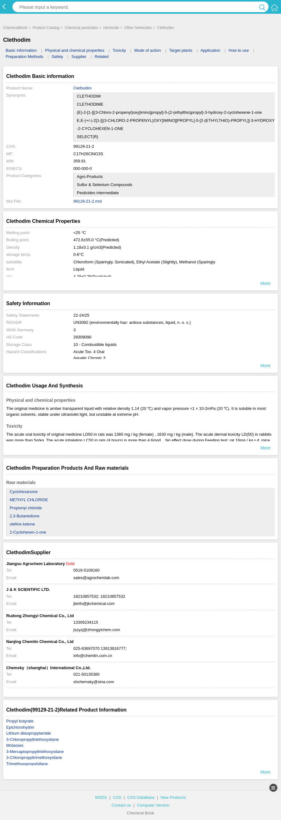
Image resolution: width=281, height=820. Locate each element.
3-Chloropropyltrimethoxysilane (34, 757)
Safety (57, 56)
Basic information (21, 50)
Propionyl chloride (26, 508)
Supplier (78, 56)
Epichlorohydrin (20, 727)
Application (210, 50)
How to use (239, 50)
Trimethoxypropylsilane (27, 763)
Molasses (14, 745)
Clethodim (165, 28)
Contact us (121, 805)
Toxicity (119, 50)
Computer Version (153, 805)
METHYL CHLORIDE (29, 499)
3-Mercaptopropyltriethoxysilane (35, 751)
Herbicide (111, 28)
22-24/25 (81, 315)
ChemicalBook (15, 28)
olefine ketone (22, 524)
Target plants (180, 50)
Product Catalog (45, 28)
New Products (173, 797)
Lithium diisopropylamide (28, 733)
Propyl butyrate (19, 721)
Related (102, 56)
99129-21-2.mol (87, 201)
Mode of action (147, 50)
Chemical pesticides (81, 28)
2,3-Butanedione (24, 516)
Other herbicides (138, 28)
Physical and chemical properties (74, 50)
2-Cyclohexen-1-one (28, 532)
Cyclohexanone (24, 491)
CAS (117, 797)
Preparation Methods (24, 56)
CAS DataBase (140, 797)
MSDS (101, 797)
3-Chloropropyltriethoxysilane (32, 739)
